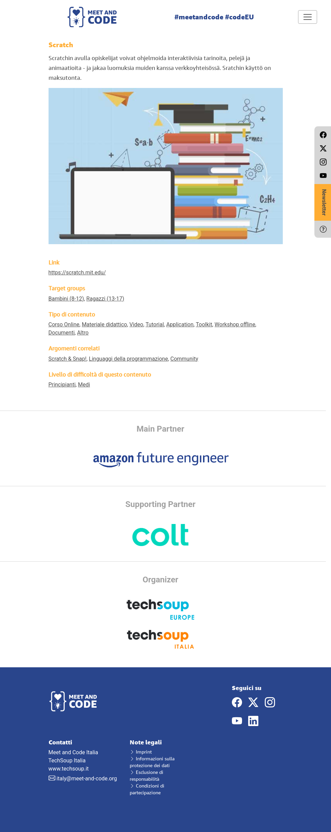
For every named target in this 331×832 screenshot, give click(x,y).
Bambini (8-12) (66, 298)
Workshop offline (235, 324)
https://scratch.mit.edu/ (77, 272)
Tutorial (155, 324)
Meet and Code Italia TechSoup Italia (84, 751)
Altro (83, 332)
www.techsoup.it (69, 768)
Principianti (62, 384)
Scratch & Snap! (68, 359)
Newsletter (324, 202)
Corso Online (64, 324)
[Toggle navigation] (307, 17)
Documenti (62, 332)
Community (184, 359)
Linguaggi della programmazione (128, 359)
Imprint (141, 752)
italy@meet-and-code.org (86, 778)
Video (136, 324)
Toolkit (204, 324)
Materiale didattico (104, 324)
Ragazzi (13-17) (105, 298)
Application (180, 324)
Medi (84, 384)
